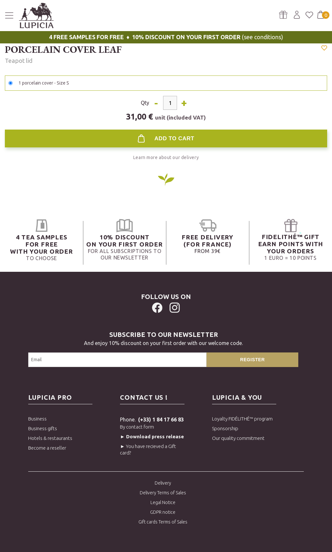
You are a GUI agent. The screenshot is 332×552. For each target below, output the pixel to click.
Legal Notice (162, 502)
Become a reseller (47, 448)
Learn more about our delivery (166, 157)
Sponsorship (225, 428)
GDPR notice (162, 512)
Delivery (163, 483)
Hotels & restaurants (50, 438)
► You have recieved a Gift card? (148, 449)
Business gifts (42, 428)
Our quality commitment (238, 438)
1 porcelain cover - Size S (43, 83)
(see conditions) (166, 37)
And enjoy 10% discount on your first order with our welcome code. (163, 338)
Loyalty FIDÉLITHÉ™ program (242, 418)
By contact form (137, 427)
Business (37, 418)
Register (252, 359)
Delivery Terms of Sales (163, 492)
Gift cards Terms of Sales (162, 521)
